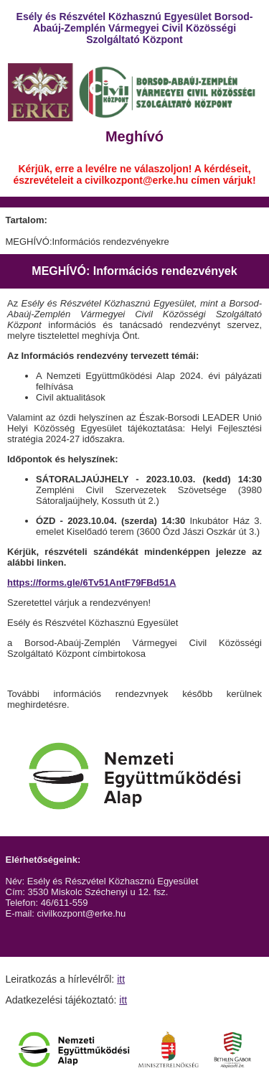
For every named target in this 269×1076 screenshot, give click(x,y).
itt (121, 979)
